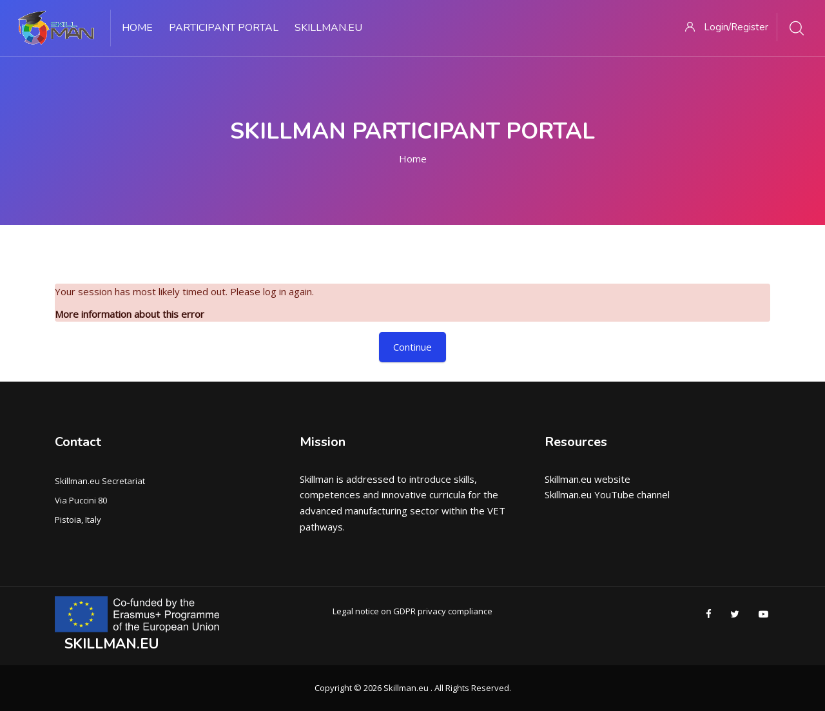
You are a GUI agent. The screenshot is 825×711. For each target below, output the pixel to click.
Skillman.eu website (587, 478)
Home (413, 158)
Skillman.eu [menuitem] (328, 28)
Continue (412, 346)
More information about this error (129, 313)
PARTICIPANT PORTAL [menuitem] (223, 28)
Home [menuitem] (137, 28)
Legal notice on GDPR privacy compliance (412, 611)
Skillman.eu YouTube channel (607, 494)
